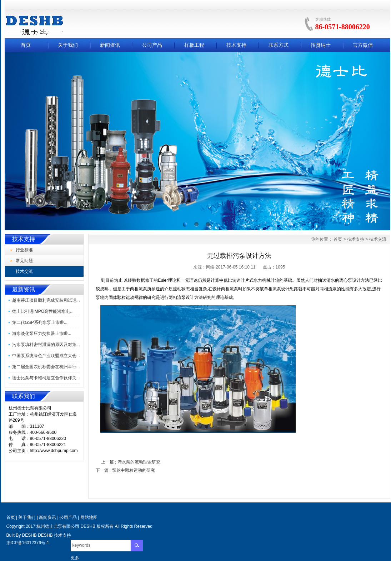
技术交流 (377, 239)
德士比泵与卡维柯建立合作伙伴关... (46, 377)
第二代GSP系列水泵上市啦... (39, 322)
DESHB (29, 535)
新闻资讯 (110, 45)
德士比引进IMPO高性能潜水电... (43, 311)
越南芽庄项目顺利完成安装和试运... (46, 300)
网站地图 (88, 517)
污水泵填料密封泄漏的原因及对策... (46, 344)
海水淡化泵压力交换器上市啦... (41, 333)
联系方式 (279, 45)
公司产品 (152, 45)
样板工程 (194, 45)
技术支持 (236, 45)
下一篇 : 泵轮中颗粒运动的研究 (125, 470)
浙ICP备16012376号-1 (27, 542)
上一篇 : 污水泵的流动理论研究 (130, 462)
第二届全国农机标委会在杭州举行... (46, 366)
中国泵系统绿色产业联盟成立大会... (46, 355)
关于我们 (68, 45)
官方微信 (363, 45)
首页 (26, 45)
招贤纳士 (321, 45)
